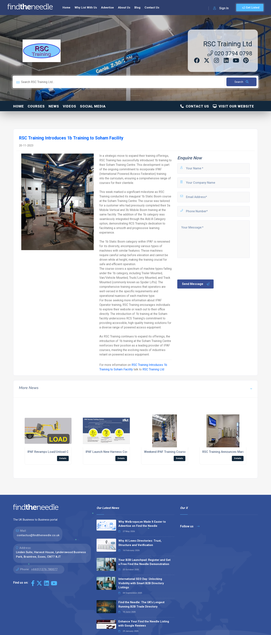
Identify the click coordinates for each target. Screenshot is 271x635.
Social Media (93, 106)
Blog (137, 7)
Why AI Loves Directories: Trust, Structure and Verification (139, 543)
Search (241, 82)
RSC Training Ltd (227, 44)
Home (66, 7)
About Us (124, 7)
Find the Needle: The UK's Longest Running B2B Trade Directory (141, 604)
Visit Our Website (233, 106)
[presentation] (205, 268)
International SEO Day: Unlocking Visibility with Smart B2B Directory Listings (141, 583)
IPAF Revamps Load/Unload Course (52, 452)
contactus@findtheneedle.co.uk (38, 535)
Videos (69, 106)
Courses (36, 106)
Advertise (107, 7)
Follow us (189, 526)
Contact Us (152, 7)
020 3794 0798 (229, 53)
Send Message (196, 284)
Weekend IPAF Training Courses (166, 452)
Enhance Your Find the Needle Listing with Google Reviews (143, 623)
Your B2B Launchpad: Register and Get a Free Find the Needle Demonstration (144, 562)
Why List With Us (86, 7)
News (54, 106)
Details (62, 458)
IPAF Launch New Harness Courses (110, 452)
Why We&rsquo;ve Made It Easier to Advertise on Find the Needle (142, 524)
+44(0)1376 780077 (44, 569)
